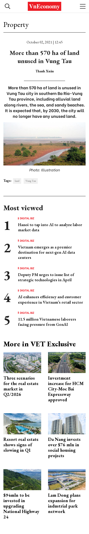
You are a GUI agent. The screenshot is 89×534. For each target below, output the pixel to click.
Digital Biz (27, 218)
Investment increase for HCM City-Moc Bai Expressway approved (66, 389)
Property (16, 24)
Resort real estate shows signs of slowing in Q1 (20, 444)
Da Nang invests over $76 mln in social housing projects (64, 447)
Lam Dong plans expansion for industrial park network (64, 503)
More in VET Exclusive (39, 344)
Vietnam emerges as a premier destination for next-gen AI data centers (46, 252)
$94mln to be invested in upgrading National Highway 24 (21, 506)
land (17, 181)
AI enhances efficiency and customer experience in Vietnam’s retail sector (50, 299)
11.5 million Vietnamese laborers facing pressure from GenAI (47, 322)
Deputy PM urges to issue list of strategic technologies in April (46, 277)
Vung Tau (30, 181)
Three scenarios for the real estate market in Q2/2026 (20, 386)
